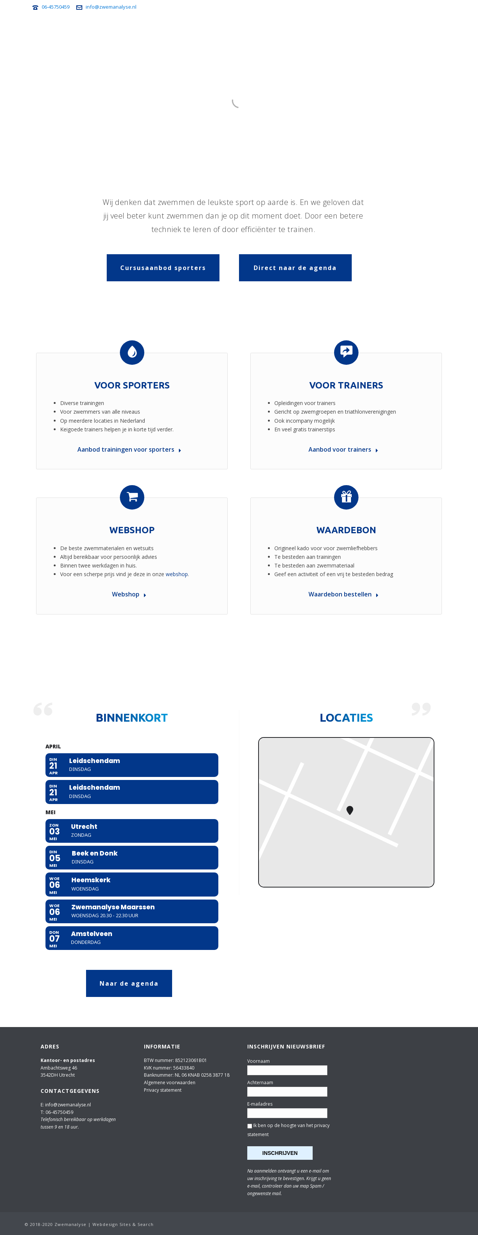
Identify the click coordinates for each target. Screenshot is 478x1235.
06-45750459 (56, 6)
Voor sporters (184, 30)
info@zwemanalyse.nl (111, 6)
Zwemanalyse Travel (286, 30)
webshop (177, 574)
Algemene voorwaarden (169, 1082)
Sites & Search (137, 1224)
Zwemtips (334, 30)
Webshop (406, 30)
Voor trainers (231, 30)
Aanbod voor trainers (343, 449)
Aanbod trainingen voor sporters (129, 449)
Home (122, 30)
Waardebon (346, 530)
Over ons (437, 30)
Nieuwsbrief (371, 30)
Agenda (147, 30)
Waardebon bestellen (343, 594)
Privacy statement (163, 1090)
